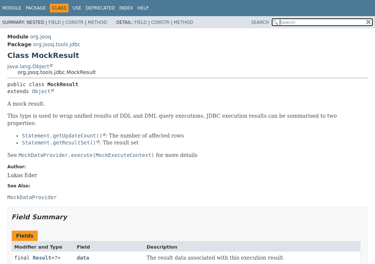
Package (36, 8)
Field (54, 22)
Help (143, 8)
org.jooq (40, 37)
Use (77, 8)
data (83, 258)
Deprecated (100, 8)
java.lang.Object (28, 66)
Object (41, 91)
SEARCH (260, 22)
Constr (74, 22)
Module (11, 8)
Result (42, 258)
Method (97, 22)
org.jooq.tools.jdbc (56, 44)
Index (126, 8)
